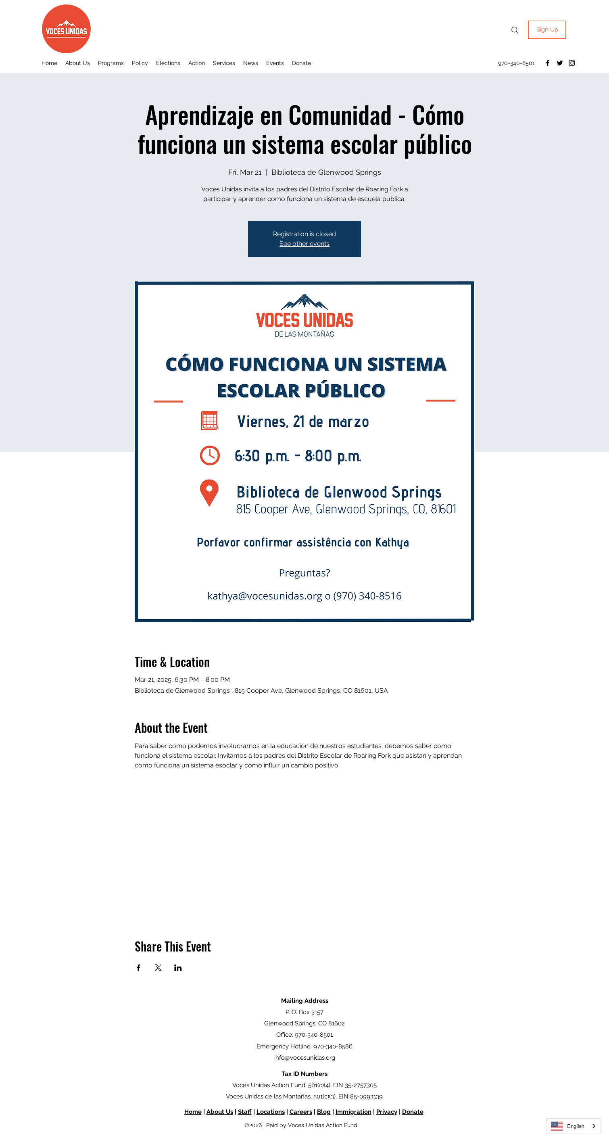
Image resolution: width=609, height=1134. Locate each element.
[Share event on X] (158, 967)
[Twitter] (560, 63)
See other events (304, 243)
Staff (245, 1111)
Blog (324, 1111)
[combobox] (573, 1126)
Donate (412, 1111)
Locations (271, 1111)
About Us (219, 1111)
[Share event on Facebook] (138, 967)
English (567, 1126)
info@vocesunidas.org (304, 1057)
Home (193, 1111)
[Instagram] (572, 63)
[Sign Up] (547, 30)
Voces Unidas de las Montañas (268, 1096)
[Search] (515, 30)
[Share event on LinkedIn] (178, 967)
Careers (301, 1111)
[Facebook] (548, 63)
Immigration (353, 1111)
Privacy (386, 1111)
